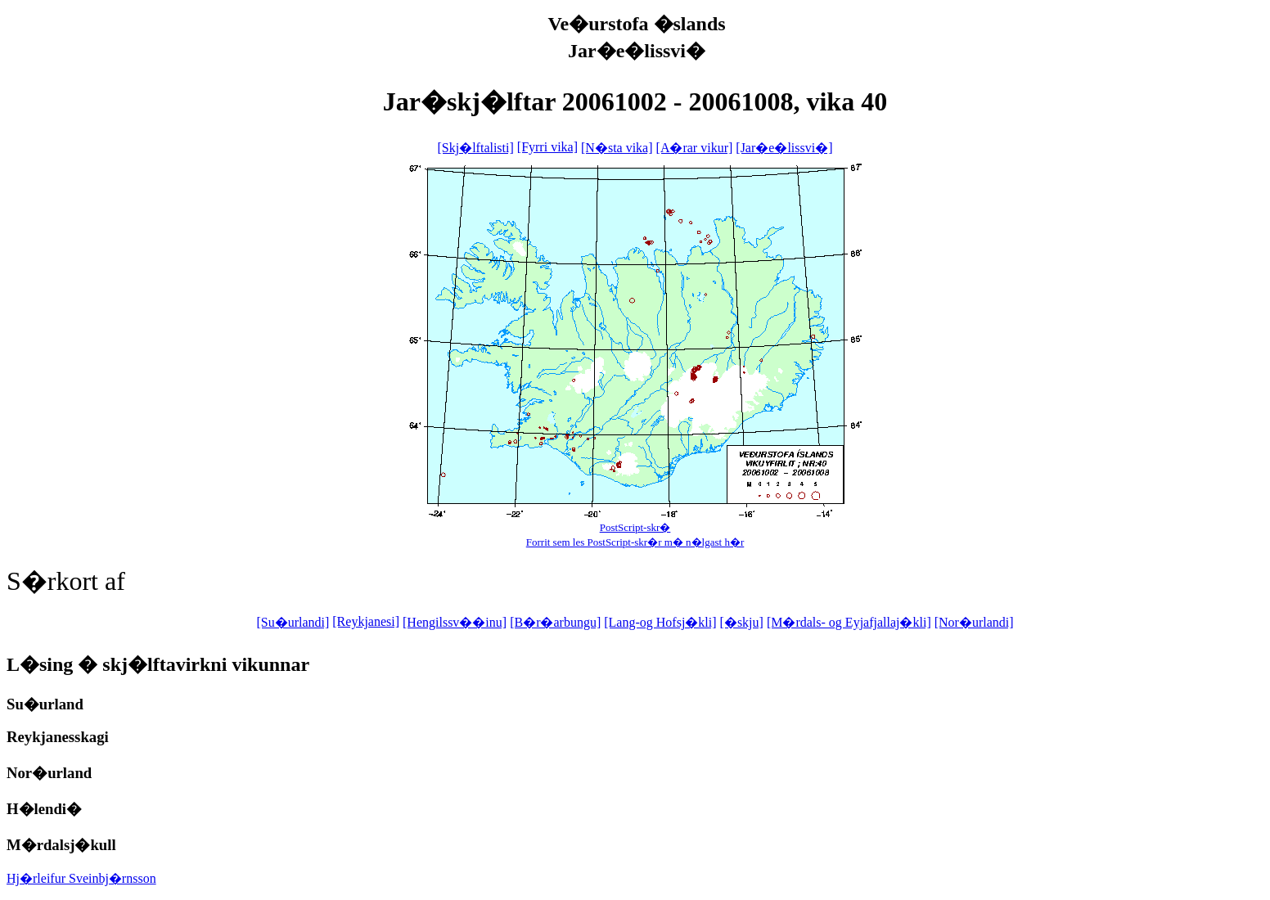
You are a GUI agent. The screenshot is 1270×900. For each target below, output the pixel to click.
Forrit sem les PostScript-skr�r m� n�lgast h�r (635, 542)
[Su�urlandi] (292, 622)
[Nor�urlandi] (974, 622)
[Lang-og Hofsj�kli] (660, 622)
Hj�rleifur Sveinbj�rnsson (81, 878)
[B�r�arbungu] (555, 622)
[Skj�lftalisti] (475, 148)
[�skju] (741, 622)
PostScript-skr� (635, 527)
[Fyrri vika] (547, 147)
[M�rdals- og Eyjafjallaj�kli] (849, 622)
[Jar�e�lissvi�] (784, 148)
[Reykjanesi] (365, 621)
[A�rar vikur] (694, 148)
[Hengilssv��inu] (455, 622)
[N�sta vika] (617, 148)
